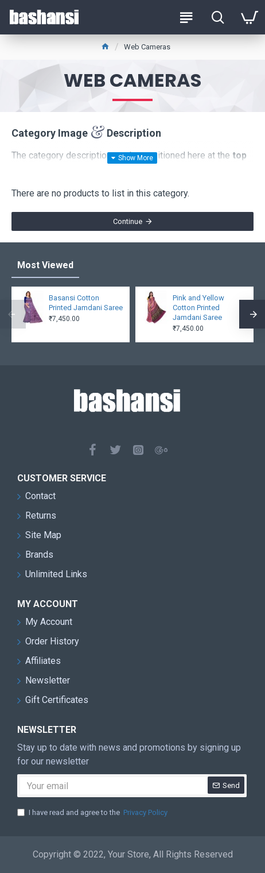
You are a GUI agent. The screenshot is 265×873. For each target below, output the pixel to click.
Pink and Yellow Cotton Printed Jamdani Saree (198, 307)
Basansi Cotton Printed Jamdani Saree (86, 302)
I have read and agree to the (93, 812)
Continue (127, 221)
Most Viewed (45, 265)
